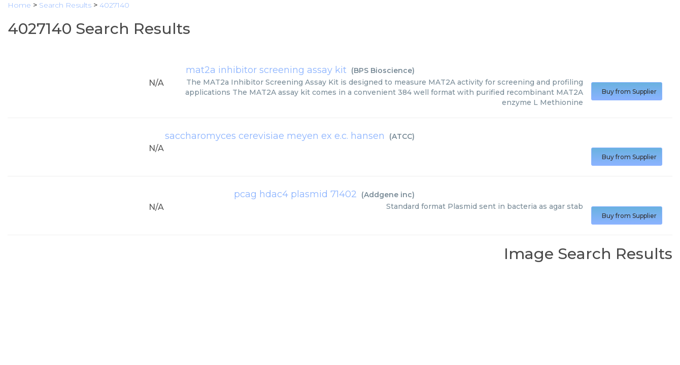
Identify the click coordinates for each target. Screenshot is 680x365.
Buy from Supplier (627, 91)
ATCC (402, 136)
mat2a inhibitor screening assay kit (266, 70)
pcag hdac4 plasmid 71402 (295, 194)
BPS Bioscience (383, 70)
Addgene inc (388, 194)
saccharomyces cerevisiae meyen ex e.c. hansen (275, 135)
